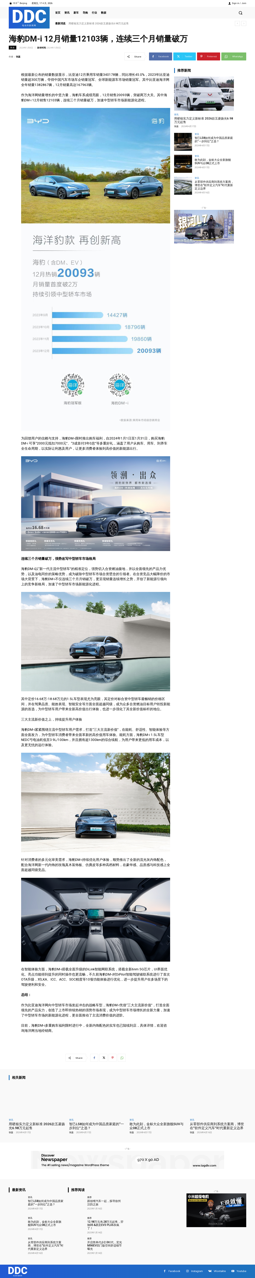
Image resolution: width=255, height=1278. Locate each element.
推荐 (89, 1197)
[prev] (237, 23)
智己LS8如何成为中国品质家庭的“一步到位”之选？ (214, 139)
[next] (243, 23)
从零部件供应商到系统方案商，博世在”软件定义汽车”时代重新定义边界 (214, 185)
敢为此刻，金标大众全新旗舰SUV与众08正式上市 (213, 161)
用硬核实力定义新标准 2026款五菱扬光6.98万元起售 (99, 23)
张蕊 (18, 56)
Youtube (241, 1271)
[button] (240, 13)
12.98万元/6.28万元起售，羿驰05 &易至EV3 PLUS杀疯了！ (105, 1225)
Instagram (197, 1271)
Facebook (174, 1271)
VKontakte (220, 1271)
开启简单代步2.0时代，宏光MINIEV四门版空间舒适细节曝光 (104, 1246)
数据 (12, 47)
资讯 (176, 114)
